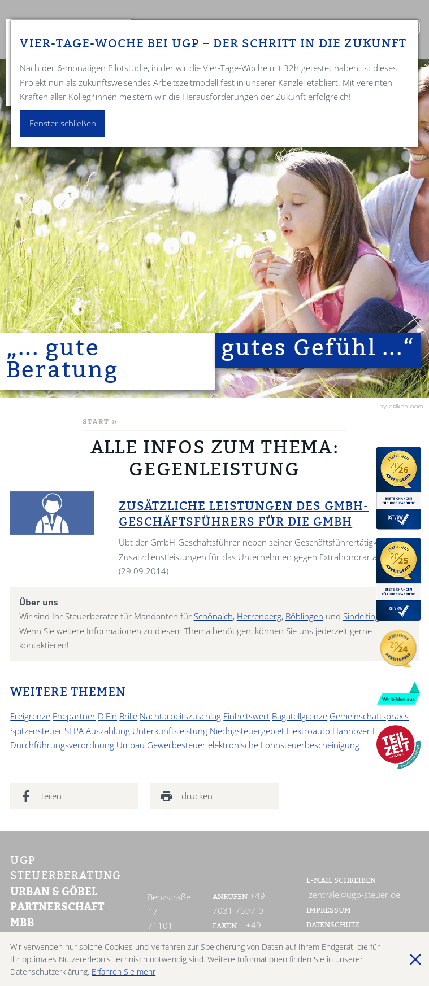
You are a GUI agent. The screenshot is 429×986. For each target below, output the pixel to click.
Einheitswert (246, 716)
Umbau (130, 745)
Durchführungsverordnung (62, 745)
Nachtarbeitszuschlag (180, 716)
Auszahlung (108, 731)
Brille (128, 716)
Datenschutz (332, 925)
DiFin (107, 716)
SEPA (74, 731)
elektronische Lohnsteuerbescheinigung (283, 745)
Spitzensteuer (36, 731)
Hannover (351, 731)
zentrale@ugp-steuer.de (354, 895)
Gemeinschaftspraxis (369, 716)
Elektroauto (308, 731)
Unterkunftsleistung (169, 731)
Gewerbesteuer (176, 745)
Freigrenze (30, 716)
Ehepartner (74, 716)
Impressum (328, 911)
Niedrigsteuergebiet (247, 731)
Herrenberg (259, 616)
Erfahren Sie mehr (123, 971)
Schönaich (213, 616)
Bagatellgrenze (299, 716)
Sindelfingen (366, 616)
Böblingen (304, 616)
